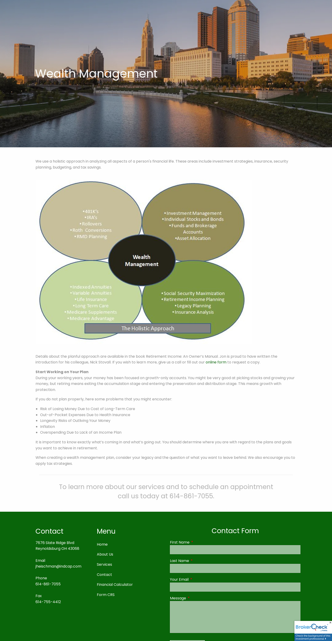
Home (102, 544)
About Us (105, 554)
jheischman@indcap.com (58, 566)
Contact (104, 574)
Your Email (197, 579)
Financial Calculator (115, 584)
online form (216, 362)
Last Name (198, 561)
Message (196, 598)
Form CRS (106, 594)
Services (104, 564)
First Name (198, 542)
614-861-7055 (48, 584)
